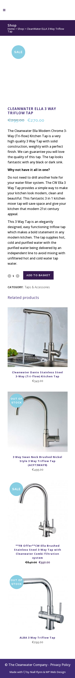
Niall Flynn (36, 672)
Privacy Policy (60, 665)
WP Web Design (56, 672)
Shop (21, 29)
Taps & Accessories (37, 287)
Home (11, 29)
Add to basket (38, 275)
